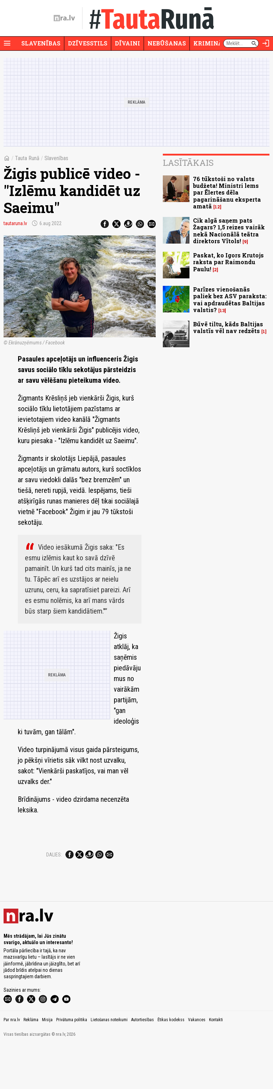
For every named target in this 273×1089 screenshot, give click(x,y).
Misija (47, 1063)
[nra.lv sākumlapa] (64, 18)
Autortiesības (142, 1063)
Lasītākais (188, 162)
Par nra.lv (12, 1063)
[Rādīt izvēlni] (7, 43)
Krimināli (211, 43)
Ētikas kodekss (170, 1063)
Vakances (196, 1063)
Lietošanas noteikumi (109, 1063)
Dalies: (54, 854)
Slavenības (40, 43)
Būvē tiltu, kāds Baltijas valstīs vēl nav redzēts (228, 327)
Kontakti (216, 1063)
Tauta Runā (27, 158)
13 (222, 310)
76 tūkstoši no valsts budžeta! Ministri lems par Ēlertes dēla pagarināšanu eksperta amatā (227, 192)
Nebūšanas (167, 43)
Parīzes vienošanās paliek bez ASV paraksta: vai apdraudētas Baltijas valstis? (230, 299)
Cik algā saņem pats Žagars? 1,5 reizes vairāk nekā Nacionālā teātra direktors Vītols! (229, 231)
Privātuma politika (71, 1063)
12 (217, 206)
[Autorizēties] (266, 43)
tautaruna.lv (15, 223)
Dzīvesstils (87, 43)
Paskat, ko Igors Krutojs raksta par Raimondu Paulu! (228, 261)
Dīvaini (127, 43)
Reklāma (30, 1063)
